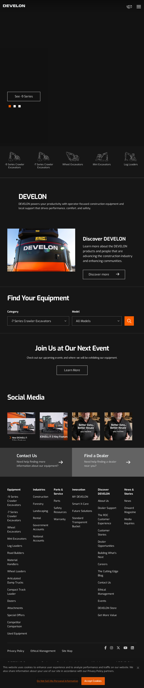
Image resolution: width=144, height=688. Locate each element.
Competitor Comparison (14, 624)
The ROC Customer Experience (104, 519)
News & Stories (129, 492)
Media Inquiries (129, 521)
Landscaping (40, 511)
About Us (103, 501)
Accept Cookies (93, 681)
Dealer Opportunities (106, 544)
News (127, 501)
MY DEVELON (80, 497)
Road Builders (15, 553)
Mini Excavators (16, 539)
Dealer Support (107, 508)
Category (12, 311)
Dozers (11, 601)
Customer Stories (104, 532)
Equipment (13, 489)
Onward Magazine (130, 510)
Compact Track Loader (16, 592)
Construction (40, 497)
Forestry (38, 504)
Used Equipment (17, 633)
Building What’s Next (107, 555)
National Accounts (38, 538)
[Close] (138, 668)
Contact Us (104, 582)
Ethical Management (106, 592)
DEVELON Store (107, 608)
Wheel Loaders (16, 571)
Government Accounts (40, 527)
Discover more (99, 274)
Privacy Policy (15, 651)
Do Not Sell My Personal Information (57, 681)
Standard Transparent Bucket (79, 522)
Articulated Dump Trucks (15, 580)
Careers (102, 564)
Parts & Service (58, 492)
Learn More (72, 370)
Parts (57, 501)
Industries (39, 489)
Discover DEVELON (104, 492)
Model (76, 311)
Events (102, 601)
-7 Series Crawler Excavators (14, 516)
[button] (9, 106)
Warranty (60, 519)
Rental (37, 518)
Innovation (78, 489)
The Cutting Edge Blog (108, 573)
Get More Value (107, 615)
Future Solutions (82, 511)
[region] (72, 675)
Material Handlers (12, 562)
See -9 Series (24, 96)
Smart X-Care (80, 504)
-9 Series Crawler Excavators (14, 501)
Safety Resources (60, 510)
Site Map (67, 651)
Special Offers (16, 615)
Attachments (15, 608)
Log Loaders (14, 546)
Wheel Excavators (14, 529)
